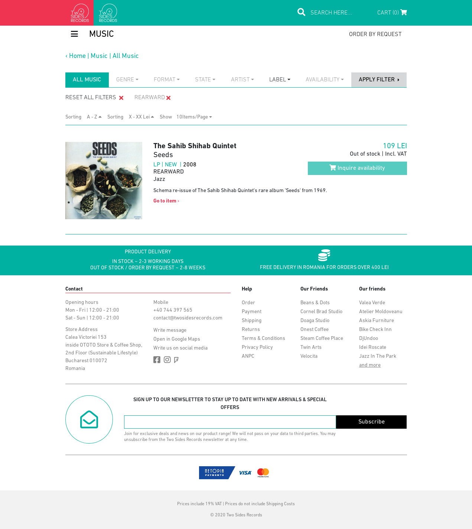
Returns (251, 329)
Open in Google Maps (176, 339)
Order (248, 303)
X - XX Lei (141, 117)
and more (370, 365)
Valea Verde (372, 303)
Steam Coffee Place (321, 338)
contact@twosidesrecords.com (187, 318)
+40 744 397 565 (172, 310)
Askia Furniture (376, 321)
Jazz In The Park (377, 356)
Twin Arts (311, 347)
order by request (375, 35)
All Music (126, 56)
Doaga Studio (314, 321)
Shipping (251, 321)
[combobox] (127, 79)
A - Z (94, 117)
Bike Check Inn (375, 329)
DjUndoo (368, 338)
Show (168, 117)
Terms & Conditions (263, 338)
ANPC (248, 356)
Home (77, 56)
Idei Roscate (372, 347)
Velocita (309, 356)
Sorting (75, 117)
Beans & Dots (315, 303)
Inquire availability (357, 168)
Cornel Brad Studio (321, 312)
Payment (251, 312)
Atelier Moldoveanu (381, 312)
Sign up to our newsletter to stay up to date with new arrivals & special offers (230, 403)
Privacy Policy (257, 347)
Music (99, 56)
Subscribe (371, 422)
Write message (169, 330)
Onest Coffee (314, 329)
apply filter (377, 80)
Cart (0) (392, 12)
